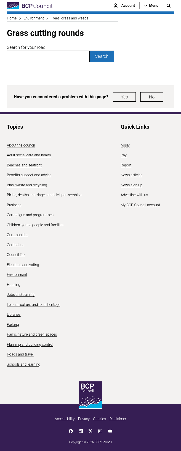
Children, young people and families (35, 225)
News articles (131, 175)
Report (126, 165)
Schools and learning (23, 364)
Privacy (84, 419)
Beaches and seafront (24, 165)
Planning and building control (30, 344)
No (151, 97)
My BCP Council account (140, 205)
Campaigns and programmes (30, 215)
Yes (124, 97)
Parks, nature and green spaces (32, 334)
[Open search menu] (168, 5)
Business (14, 205)
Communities (17, 235)
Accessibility (65, 419)
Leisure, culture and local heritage (33, 304)
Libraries (14, 314)
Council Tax (16, 255)
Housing (13, 285)
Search (101, 56)
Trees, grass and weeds (69, 18)
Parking (13, 324)
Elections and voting (23, 265)
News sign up (131, 185)
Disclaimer (117, 419)
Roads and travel (20, 354)
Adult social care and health (29, 155)
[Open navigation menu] (151, 5)
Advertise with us (134, 195)
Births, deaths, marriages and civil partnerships (44, 195)
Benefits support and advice (29, 175)
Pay (124, 155)
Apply (125, 145)
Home (12, 18)
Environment (34, 18)
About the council (21, 145)
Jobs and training (21, 294)
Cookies (99, 419)
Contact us (15, 245)
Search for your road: (26, 47)
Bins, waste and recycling (27, 185)
